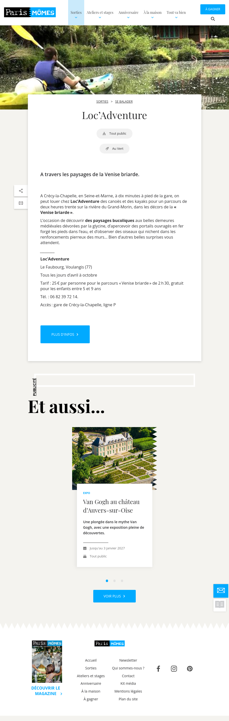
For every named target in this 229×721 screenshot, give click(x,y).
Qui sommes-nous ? (128, 673)
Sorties (91, 673)
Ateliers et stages (91, 681)
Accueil (91, 665)
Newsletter (128, 665)
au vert (114, 148)
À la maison (90, 696)
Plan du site (128, 704)
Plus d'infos (65, 334)
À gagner (91, 704)
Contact (128, 681)
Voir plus (114, 598)
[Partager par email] (21, 203)
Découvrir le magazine (47, 696)
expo (87, 493)
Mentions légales (128, 696)
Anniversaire (91, 689)
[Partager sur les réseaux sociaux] (21, 191)
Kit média (128, 689)
